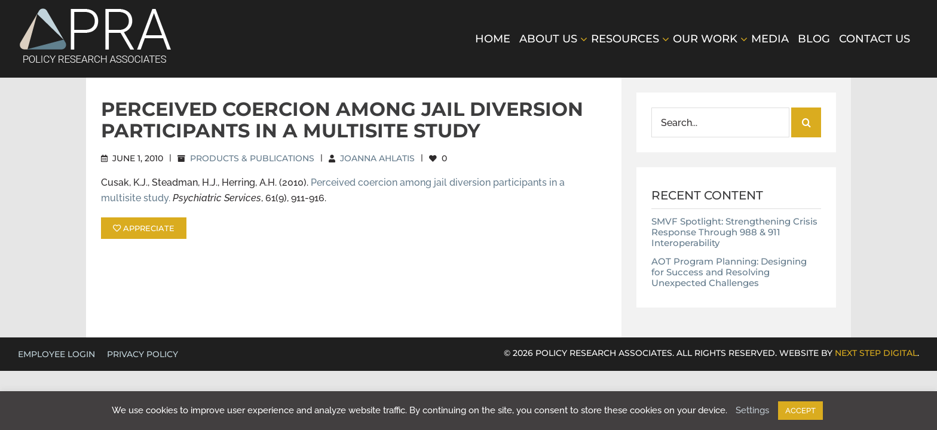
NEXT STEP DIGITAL (876, 353)
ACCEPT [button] (800, 410)
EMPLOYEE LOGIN (56, 354)
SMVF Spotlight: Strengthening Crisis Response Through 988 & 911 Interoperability (734, 232)
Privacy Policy (142, 354)
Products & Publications (252, 158)
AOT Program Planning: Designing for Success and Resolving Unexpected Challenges (729, 272)
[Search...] (720, 122)
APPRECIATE (143, 228)
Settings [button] (752, 410)
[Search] (806, 122)
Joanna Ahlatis (377, 158)
